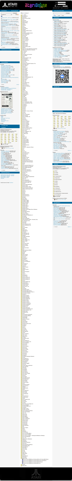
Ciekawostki (55, 41)
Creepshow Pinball (25, 384)
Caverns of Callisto (25, 121)
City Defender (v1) (25, 233)
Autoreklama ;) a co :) (57, 36)
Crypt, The (23, 412)
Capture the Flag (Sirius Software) (28, 49)
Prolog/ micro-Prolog (57, 27)
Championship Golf (25, 159)
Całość (3, 148)
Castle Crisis (24, 71)
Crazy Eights (24, 376)
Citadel (23, 228)
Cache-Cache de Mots (25, 18)
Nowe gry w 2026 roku (5, 65)
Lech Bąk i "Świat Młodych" (58, 133)
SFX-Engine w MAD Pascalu (6, 66)
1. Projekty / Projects (57, 48)
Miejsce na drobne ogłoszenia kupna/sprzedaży (61, 159)
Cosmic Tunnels (24, 349)
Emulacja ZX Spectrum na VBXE (7, 74)
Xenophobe (3, 157)
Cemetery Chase (24, 139)
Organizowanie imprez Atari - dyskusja (7, 174)
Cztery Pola (23, 465)
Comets (23, 287)
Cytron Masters (24, 455)
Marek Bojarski (56, 147)
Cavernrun (23, 118)
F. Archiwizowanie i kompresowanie (60, 193)
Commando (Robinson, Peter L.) (27, 291)
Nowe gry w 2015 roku (5, 76)
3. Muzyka (55, 174)
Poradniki (2, 64)
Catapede (23, 88)
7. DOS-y (55, 181)
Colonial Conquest (25, 271)
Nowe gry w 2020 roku (5, 71)
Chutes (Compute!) (25, 218)
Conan (23, 313)
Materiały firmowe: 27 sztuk (6, 111)
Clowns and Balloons (25, 261)
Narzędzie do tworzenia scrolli (6, 67)
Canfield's (23, 29)
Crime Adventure (25, 390)
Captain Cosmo (24, 44)
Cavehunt (23, 107)
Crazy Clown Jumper (25, 373)
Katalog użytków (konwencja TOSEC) (60, 198)
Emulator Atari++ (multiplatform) (6, 89)
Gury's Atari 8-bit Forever (5, 118)
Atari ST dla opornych (5, 80)
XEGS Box (55, 222)
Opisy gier (2, 150)
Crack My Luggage (25, 363)
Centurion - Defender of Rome (27, 147)
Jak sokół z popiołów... (5, 43)
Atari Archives (3, 119)
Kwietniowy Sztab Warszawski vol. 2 (59, 31)
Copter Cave (24, 334)
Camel (23, 26)
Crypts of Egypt (24, 417)
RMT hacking (55, 25)
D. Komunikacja (56, 189)
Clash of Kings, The (25, 239)
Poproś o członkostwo (64, 7)
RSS (17, 14)
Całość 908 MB (56, 196)
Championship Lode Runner (27, 160)
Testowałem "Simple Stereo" (58, 214)
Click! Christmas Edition (26, 250)
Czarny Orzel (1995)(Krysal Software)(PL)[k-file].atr (32, 461)
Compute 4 (23, 294)
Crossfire (23, 402)
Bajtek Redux (3, 113)
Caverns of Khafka (25, 124)
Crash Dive (23, 367)
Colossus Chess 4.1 (25, 279)
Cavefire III (23, 106)
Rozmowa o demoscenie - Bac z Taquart (8, 19)
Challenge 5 (24, 156)
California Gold (24, 21)
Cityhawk (23, 235)
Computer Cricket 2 (25, 302)
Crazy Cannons (24, 372)
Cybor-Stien (24, 447)
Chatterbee (23, 168)
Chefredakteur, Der (25, 175)
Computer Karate (25, 305)
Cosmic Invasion (24, 346)
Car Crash (23, 52)
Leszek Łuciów (56, 140)
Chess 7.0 (23, 178)
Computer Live (24, 306)
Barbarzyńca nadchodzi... (5, 38)
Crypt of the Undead (25, 411)
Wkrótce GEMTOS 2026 (5, 21)
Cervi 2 (23, 150)
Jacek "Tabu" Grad (56, 144)
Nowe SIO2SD (56, 209)
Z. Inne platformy (57, 194)
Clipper (23, 253)
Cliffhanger (23, 251)
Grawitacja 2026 (56, 20)
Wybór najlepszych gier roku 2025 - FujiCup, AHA (10, 30)
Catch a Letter (24, 91)
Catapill (23, 89)
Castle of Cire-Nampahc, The (27, 77)
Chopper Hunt (24, 204)
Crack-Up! (23, 364)
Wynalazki (55, 204)
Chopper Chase (24, 203)
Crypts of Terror (24, 419)
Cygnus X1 (23, 452)
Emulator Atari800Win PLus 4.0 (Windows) (8, 88)
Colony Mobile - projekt (5, 177)
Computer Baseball (25, 297)
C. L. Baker (23, 14)
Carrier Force (24, 62)
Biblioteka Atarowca (4, 91)
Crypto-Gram (24, 415)
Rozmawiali (55, 130)
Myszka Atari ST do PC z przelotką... (59, 34)
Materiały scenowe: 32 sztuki (6, 109)
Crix (22, 394)
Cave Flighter (24, 99)
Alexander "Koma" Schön (57, 145)
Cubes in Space (24, 427)
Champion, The (24, 158)
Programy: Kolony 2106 (57, 155)
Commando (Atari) (25, 289)
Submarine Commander (5, 151)
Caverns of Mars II (25, 126)
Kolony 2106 (3, 158)
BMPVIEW (3, 79)
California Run (24, 22)
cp (69, 116)
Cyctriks (23, 451)
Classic (23, 242)
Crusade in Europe (25, 409)
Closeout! (23, 256)
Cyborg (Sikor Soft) (25, 445)
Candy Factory (24, 28)
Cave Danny (24, 98)
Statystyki (2, 178)
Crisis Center (24, 392)
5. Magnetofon (56, 177)
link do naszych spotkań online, (59, 66)
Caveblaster (24, 104)
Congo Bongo (24, 321)
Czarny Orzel (24, 458)
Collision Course (24, 269)
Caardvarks (23, 17)
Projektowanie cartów (57, 211)
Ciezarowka (24, 221)
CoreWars (23, 337)
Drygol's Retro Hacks (5, 120)
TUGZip (12, 148)
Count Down (24, 354)
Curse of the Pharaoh (25, 436)
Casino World (24, 65)
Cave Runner (24, 100)
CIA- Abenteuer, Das (25, 220)
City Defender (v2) (25, 234)
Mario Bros (3, 156)
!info (62, 119)
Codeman (23, 265)
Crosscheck (24, 401)
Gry (55, 15)
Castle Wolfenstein (25, 82)
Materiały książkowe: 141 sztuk (6, 110)
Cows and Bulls (24, 360)
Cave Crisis (23, 97)
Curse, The (23, 437)
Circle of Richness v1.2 (26, 225)
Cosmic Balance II (25, 340)
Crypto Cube (24, 414)
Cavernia (23, 117)
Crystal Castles (24, 420)
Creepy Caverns (24, 385)
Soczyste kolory (56, 221)
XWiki (2, 117)
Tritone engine (3, 81)
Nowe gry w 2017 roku (5, 73)
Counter (23, 357)
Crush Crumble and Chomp (27, 410)
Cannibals (23, 31)
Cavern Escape (24, 115)
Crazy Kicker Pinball (25, 377)
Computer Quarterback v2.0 (27, 308)
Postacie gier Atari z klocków (6, 44)
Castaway (23, 66)
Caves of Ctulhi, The (25, 129)
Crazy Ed (23, 375)
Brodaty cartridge (4, 32)
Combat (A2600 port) (25, 281)
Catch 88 (23, 90)
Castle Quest (24, 79)
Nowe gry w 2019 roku (5, 72)
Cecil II (23, 135)
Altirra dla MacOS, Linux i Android (59, 32)
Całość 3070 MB (4, 144)
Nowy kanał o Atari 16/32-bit (6, 28)
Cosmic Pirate (24, 348)
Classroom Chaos (25, 243)
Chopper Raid (24, 207)
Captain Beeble (24, 43)
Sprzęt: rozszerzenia (57, 156)
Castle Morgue (24, 75)
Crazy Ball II (24, 368)
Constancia (23, 324)
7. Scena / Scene (56, 53)
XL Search (3, 121)
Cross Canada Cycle (25, 399)
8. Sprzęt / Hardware (57, 54)
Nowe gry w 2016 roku (5, 75)
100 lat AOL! (55, 24)
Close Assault (24, 255)
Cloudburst (23, 259)
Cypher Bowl (24, 453)
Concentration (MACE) (26, 315)
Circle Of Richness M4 (26, 224)
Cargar (23, 56)
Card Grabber (24, 55)
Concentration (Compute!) (26, 314)
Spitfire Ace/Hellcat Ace (5, 160)
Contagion (23, 325)
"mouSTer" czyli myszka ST (58, 154)
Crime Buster (24, 391)
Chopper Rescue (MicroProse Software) (29, 209)
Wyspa (2, 161)
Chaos (23, 164)
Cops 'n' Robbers (25, 333)
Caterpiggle (24, 95)
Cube (22, 426)
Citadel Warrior (24, 230)
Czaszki (23, 464)
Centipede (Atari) (25, 141)
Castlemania (24, 83)
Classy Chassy (24, 244)
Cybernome (24, 443)
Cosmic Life (24, 347)
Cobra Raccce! (24, 263)
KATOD (54, 137)
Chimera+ (23, 191)
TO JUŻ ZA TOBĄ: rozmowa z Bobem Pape (61, 141)
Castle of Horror (24, 78)
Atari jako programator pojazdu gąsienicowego (9, 36)
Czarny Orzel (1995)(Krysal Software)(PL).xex (31, 463)
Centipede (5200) (25, 140)
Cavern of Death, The (25, 116)
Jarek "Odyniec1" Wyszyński (58, 146)
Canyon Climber (24, 38)
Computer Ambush (25, 296)
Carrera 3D (23, 61)
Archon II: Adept (4, 159)
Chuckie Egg (24, 217)
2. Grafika (55, 172)
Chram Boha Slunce (25, 211)
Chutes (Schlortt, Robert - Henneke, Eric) (29, 219)
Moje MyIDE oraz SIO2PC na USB (59, 217)
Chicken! (23, 183)
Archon (2, 162)
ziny (62, 126)
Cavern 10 (23, 113)
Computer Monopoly (25, 307)
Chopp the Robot (25, 202)
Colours (23, 280)
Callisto (23, 23)
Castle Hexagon (24, 74)
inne (9, 142)
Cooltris (23, 332)
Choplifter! (3, 153)
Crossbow (23, 400)
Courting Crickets (25, 359)
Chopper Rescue (24, 208)
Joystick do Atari (56, 212)
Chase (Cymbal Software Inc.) (27, 165)
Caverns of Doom (25, 122)
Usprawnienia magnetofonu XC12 (7, 68)
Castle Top (23, 81)
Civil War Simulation (25, 236)
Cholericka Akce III (25, 195)
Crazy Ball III (24, 369)
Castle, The (23, 80)
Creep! (23, 383)
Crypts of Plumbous (25, 418)
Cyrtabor (23, 454)
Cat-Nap (23, 96)
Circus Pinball (24, 227)
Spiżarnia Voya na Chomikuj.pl (6, 112)
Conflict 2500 (24, 317)
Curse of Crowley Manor (26, 433)
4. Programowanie (57, 176)
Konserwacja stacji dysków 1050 (7, 69)
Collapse (23, 268)
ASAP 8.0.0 (3, 42)
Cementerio (24, 138)
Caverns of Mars (24, 125)
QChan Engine (3, 82)
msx (66, 121)
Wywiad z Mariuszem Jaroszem (59, 131)
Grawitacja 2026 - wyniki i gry (6, 17)
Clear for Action (24, 245)
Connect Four (24, 322)
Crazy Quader (24, 380)
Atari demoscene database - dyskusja (7, 175)
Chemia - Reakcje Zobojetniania (27, 176)
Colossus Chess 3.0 (25, 277)
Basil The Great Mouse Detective (7, 164)
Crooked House (24, 397)
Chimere (23, 192)
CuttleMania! (24, 441)
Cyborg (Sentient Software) (26, 444)
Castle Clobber (24, 70)
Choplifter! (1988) (25, 201)
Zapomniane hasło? (56, 7)
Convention (24, 329)
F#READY (55, 135)
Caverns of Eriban (25, 123)
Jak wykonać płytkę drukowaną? (59, 218)
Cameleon (23, 27)
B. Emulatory (56, 186)
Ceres (22, 148)
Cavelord (23, 108)
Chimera (23, 190)
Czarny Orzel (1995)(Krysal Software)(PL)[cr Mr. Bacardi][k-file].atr (35, 459)
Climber (23, 252)
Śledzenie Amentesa (57, 139)
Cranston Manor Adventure (26, 365)
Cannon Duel (24, 35)
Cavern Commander (25, 114)
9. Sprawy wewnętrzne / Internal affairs (60, 55)
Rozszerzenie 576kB (57, 220)
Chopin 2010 (24, 199)
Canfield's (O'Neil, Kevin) (26, 30)
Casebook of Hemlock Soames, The (28, 63)
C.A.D (22, 19)
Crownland (23, 407)
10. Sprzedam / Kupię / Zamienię (59, 56)
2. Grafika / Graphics (57, 49)
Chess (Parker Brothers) (26, 181)
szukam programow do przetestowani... (60, 29)
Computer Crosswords (26, 303)
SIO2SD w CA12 (56, 210)
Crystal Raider (24, 424)
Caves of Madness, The (26, 131)
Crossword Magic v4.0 (26, 406)
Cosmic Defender (25, 342)
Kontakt (1, 123)
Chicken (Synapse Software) (27, 187)
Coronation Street (25, 338)
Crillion (23, 389)
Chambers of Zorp (25, 157)
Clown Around (24, 260)
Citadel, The (24, 229)
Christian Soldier (25, 213)
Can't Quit (23, 36)
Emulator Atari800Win (5, 87)
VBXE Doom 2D (56, 38)
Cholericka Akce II (25, 194)
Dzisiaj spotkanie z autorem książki (7, 33)
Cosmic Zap (24, 350)
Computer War (24, 311)
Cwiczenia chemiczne (25, 442)
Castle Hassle (24, 73)
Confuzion (23, 320)
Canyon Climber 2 (25, 39)
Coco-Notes (24, 264)
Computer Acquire (25, 295)
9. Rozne (55, 184)
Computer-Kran (24, 312)
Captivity (23, 47)
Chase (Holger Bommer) (26, 167)
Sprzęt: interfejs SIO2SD (57, 161)
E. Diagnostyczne (57, 191)
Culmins (23, 429)
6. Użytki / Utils (56, 52)
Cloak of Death (24, 254)
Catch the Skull (24, 92)
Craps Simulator (24, 366)
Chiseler (23, 193)
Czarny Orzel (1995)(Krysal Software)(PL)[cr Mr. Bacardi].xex (34, 460)
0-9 (2, 134)
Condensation (24, 316)
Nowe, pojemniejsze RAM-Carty (59, 153)
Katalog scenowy (56, 115)
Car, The (23, 53)
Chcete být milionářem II (26, 170)
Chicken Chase (24, 185)
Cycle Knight (24, 449)
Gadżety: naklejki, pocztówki (58, 157)
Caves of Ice (24, 130)
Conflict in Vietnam (25, 319)
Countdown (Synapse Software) (27, 356)
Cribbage (23, 386)
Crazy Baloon (24, 371)
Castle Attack (24, 69)
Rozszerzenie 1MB (56, 215)
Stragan (54, 152)
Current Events (24, 432)
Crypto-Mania (24, 416)
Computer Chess (25, 299)
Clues (22, 262)
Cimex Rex (23, 222)
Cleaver (23, 246)
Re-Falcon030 (3, 39)
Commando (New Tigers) (26, 290)
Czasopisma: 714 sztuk (5, 108)
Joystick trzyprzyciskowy (57, 216)
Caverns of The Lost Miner (26, 127)
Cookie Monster (24, 331)
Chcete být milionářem (26, 169)
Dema (63, 15)
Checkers (23, 173)
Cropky (23, 398)
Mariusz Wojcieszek (57, 138)
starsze (18, 84)
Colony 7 (23, 273)
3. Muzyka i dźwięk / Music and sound (60, 50)
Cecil (22, 134)
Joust (2, 154)
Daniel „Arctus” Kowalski (57, 136)
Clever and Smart (25, 247)
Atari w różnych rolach (57, 223)
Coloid (23, 270)
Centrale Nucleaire (25, 144)
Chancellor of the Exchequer (27, 161)
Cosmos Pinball (24, 351)
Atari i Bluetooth (56, 207)
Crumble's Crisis (24, 408)
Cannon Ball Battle (25, 34)
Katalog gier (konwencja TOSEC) (6, 146)
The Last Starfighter (4, 163)
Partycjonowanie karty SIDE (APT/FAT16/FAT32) (9, 77)
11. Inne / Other (56, 57)
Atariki (2, 116)
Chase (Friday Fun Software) (27, 166)
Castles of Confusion (25, 86)
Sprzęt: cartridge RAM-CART (58, 158)
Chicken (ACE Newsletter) (26, 184)
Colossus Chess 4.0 (25, 278)
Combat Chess (24, 282)
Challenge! (23, 155)
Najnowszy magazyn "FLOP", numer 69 (8, 25)
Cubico (23, 428)
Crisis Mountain (24, 393)
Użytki (59, 15)
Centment (23, 143)
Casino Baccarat (24, 64)
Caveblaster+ (24, 105)
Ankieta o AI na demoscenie (6, 27)
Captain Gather (24, 45)
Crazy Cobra (24, 374)
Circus (23, 226)
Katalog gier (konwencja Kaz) (5, 129)
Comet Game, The (25, 286)
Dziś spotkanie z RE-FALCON (6, 40)
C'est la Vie (23, 151)
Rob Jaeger (55, 143)
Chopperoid (24, 210)
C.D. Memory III (24, 133)
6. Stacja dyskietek (57, 179)
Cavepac (23, 112)
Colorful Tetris (24, 276)
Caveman (23, 109)
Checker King (24, 172)
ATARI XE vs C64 (56, 22)
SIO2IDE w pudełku (56, 224)
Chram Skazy (24, 212)
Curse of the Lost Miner (26, 434)
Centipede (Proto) (25, 142)
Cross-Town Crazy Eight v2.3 (27, 403)
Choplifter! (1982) (25, 200)
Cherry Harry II (24, 177)
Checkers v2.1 (24, 174)
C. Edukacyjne (56, 188)
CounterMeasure (24, 358)
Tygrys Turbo (55, 213)
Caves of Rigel (24, 132)
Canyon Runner (24, 40)
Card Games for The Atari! (26, 54)
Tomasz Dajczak (56, 132)
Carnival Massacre (25, 60)
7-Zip (10, 148)
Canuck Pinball (24, 37)
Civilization (23, 237)
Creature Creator (24, 382)
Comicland (23, 288)
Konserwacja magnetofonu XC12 (7, 70)
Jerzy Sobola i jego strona (58, 39)
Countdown (24, 355)
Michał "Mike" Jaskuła (57, 134)
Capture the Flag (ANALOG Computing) (29, 48)
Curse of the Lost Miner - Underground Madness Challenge (33, 435)
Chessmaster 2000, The (26, 182)
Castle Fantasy (24, 72)
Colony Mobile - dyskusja (5, 176)
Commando (3, 155)
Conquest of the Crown (26, 323)
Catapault (23, 87)
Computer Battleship (25, 298)
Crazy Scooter (24, 381)
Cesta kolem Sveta (25, 152)
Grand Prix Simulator (5, 168)
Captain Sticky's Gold (25, 46)
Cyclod (23, 450)
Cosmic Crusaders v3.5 (26, 341)
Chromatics (24, 216)
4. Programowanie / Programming (59, 51)
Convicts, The (24, 330)
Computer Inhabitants (25, 304)
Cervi (22, 149)
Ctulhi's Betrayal (24, 425)
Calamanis (23, 20)
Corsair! (23, 339)
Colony (23, 272)
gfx (69, 118)
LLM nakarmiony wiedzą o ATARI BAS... (60, 43)
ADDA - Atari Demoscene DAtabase (59, 113)
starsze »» (17, 47)
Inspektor (2, 167)
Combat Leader (24, 285)
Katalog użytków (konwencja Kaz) (59, 166)
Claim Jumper (24, 238)
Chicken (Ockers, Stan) (26, 186)
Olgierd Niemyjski (56, 148)
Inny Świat (3, 166)
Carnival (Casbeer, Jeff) (26, 57)
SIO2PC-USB (55, 208)
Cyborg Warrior (24, 446)
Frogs (2, 152)
